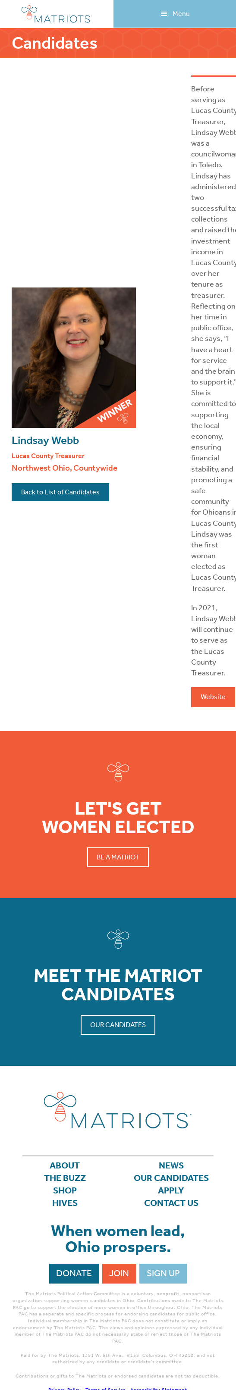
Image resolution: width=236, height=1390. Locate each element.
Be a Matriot (118, 857)
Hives (65, 1203)
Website (213, 697)
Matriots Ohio (56, 14)
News (171, 1165)
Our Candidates (118, 1025)
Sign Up (163, 1273)
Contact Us (171, 1203)
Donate (74, 1273)
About (65, 1165)
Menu (181, 13)
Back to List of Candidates (60, 492)
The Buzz (65, 1178)
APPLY (171, 1190)
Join (119, 1273)
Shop (65, 1190)
